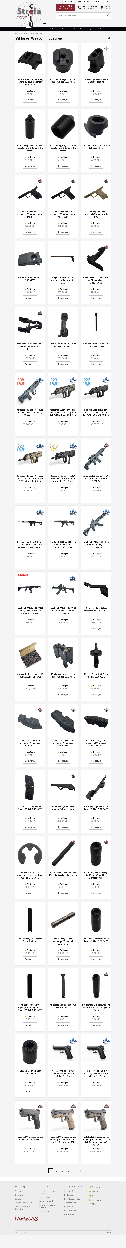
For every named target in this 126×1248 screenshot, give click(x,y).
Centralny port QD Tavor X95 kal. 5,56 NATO (96, 147)
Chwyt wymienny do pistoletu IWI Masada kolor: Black (30, 214)
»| (80, 1170)
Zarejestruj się (83, 1)
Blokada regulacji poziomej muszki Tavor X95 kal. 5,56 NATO (63, 148)
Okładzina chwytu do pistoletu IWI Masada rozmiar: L (30, 743)
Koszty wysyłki (45, 1197)
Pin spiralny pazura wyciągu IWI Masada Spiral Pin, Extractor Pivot (96, 875)
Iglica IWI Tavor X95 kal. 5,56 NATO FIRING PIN (96, 345)
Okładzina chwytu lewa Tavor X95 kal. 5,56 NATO (30, 808)
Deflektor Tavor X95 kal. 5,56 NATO (30, 279)
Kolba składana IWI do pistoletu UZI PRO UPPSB (96, 609)
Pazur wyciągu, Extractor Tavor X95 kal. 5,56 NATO (96, 808)
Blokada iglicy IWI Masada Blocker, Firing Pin (96, 81)
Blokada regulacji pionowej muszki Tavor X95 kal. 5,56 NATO (30, 148)
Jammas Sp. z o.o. (71, 1191)
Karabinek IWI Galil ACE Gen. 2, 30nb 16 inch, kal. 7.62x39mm (96, 544)
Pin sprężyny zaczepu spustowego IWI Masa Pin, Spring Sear (63, 941)
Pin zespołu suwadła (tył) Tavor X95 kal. (30, 1072)
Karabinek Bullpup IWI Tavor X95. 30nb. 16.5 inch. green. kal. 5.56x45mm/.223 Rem (63, 412)
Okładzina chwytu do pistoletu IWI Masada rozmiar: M (63, 743)
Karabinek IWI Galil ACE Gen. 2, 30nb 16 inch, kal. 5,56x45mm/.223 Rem (63, 544)
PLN (107, 1)
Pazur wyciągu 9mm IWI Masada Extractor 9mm (63, 808)
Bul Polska (68, 1195)
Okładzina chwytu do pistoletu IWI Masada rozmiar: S (96, 743)
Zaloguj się (68, 1)
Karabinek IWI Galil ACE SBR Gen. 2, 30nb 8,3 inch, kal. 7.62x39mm (63, 610)
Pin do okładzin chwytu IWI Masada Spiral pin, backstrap (63, 874)
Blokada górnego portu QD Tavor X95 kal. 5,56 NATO (63, 81)
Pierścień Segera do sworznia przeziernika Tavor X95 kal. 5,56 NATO (30, 875)
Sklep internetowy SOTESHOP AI (100, 1232)
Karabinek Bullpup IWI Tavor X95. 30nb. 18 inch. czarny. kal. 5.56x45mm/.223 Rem (96, 412)
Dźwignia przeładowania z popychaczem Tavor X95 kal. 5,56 (63, 280)
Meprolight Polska (71, 1210)
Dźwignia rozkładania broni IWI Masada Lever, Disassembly (96, 280)
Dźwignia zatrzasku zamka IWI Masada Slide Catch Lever (30, 346)
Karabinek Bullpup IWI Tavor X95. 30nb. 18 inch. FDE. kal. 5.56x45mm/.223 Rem (30, 478)
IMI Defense (69, 1214)
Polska (97, 1)
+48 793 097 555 (90, 6)
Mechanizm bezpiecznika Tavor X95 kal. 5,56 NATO (63, 675)
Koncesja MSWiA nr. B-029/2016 (24, 1207)
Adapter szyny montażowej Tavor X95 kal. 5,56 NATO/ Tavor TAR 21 (30, 82)
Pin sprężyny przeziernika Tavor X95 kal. (30, 940)
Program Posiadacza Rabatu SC (47, 1206)
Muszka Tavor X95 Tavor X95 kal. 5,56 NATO (96, 675)
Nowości (55, 28)
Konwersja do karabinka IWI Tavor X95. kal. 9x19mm (30, 675)
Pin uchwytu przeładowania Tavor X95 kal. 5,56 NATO (96, 940)
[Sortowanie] (108, 38)
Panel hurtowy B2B (72, 1198)
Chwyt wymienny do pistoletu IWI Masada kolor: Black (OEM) (63, 214)
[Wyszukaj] (108, 15)
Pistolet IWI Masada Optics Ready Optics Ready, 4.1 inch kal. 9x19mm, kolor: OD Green (96, 1141)
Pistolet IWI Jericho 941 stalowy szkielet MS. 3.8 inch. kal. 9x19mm (96, 1073)
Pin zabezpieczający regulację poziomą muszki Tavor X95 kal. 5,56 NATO (30, 1007)
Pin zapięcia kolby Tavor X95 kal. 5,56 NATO (63, 1006)
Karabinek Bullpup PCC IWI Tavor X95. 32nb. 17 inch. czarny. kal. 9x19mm (63, 478)
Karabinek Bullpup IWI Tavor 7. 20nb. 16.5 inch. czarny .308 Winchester (30, 412)
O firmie (18, 1191)
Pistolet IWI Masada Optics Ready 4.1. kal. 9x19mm (30, 1138)
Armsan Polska (70, 1202)
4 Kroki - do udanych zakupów (47, 1192)
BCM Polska (69, 1206)
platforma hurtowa (66, 7)
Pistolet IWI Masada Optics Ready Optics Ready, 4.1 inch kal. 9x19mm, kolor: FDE (63, 1139)
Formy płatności (46, 1201)
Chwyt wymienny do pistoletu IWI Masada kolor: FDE (96, 214)
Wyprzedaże (78, 28)
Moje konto (44, 1211)
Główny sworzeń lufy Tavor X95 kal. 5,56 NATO (63, 345)
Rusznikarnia (105, 28)
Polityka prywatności (23, 1202)
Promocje (66, 28)
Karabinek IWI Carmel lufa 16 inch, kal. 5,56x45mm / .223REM (96, 478)
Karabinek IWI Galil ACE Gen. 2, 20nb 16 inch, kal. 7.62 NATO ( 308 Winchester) (30, 544)
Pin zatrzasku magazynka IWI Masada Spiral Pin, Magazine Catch (96, 1007)
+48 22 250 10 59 (89, 8)
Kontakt (18, 1198)
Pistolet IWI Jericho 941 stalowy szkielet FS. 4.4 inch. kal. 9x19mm (63, 1073)
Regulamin (91, 28)
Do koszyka (30, 99)
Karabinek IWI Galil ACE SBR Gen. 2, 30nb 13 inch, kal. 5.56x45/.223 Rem (30, 610)
